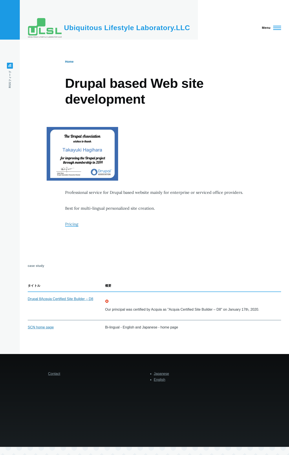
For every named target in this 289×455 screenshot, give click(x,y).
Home (69, 61)
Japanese (161, 374)
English (159, 380)
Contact (54, 374)
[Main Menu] (270, 28)
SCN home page (41, 327)
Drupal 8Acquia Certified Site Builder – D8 (60, 299)
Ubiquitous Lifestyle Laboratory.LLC (127, 28)
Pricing (71, 224)
